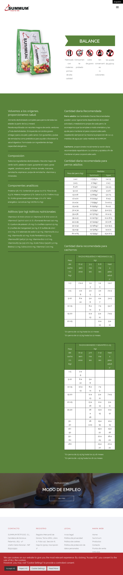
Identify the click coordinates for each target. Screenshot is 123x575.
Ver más (61, 498)
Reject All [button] (23, 568)
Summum (96, 538)
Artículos (96, 552)
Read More (53, 568)
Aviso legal (69, 535)
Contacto (96, 545)
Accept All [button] (10, 568)
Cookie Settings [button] (38, 568)
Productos (96, 541)
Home (95, 535)
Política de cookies (72, 541)
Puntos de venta (99, 548)
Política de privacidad (73, 538)
